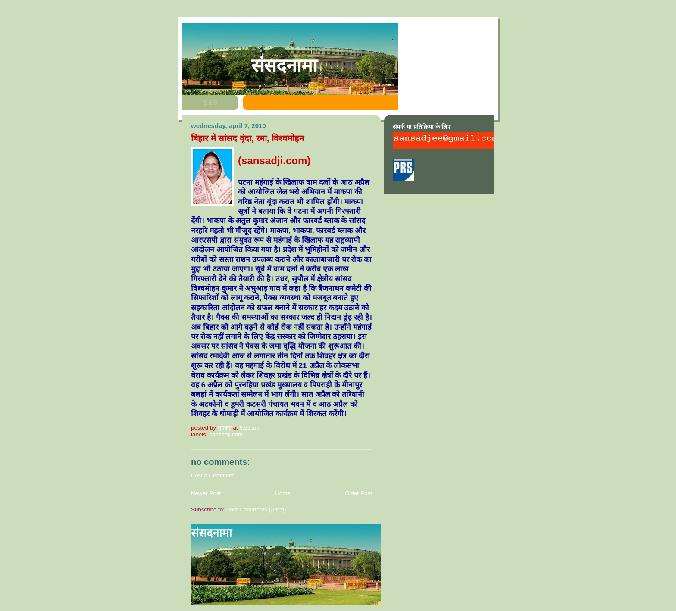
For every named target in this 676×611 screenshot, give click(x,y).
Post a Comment (212, 475)
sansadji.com (226, 434)
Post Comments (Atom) (256, 509)
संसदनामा (284, 65)
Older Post (358, 493)
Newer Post (206, 493)
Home (283, 493)
